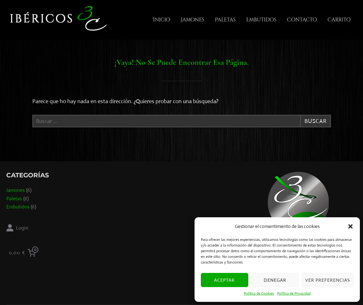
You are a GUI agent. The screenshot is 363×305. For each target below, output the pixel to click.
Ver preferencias (327, 280)
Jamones (192, 19)
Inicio (161, 19)
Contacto (302, 19)
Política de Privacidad (294, 293)
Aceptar (224, 280)
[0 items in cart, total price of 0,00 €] (23, 253)
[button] (350, 226)
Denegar (275, 280)
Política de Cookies (259, 293)
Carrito (338, 19)
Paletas (225, 19)
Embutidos (261, 19)
